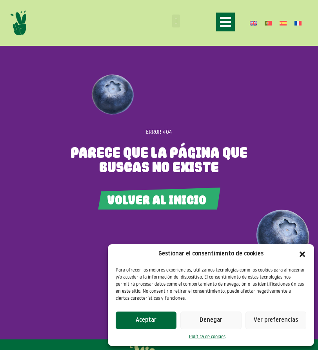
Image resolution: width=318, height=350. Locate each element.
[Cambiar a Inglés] (253, 23)
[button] (302, 254)
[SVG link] (18, 23)
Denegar (211, 320)
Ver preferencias (276, 320)
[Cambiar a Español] (283, 23)
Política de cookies (207, 336)
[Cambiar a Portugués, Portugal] (268, 23)
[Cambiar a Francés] (298, 23)
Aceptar (146, 320)
